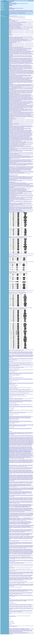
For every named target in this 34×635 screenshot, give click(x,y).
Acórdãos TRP (4, 0)
